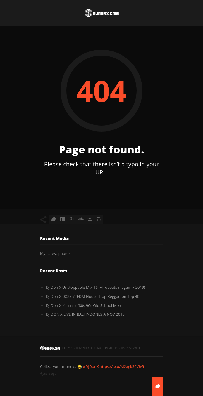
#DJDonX (91, 366)
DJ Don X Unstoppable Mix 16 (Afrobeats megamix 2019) (95, 287)
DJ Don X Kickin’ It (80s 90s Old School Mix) (83, 305)
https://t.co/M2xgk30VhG (122, 366)
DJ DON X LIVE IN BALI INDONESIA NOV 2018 (85, 314)
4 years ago (48, 373)
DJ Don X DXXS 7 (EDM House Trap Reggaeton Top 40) (93, 296)
